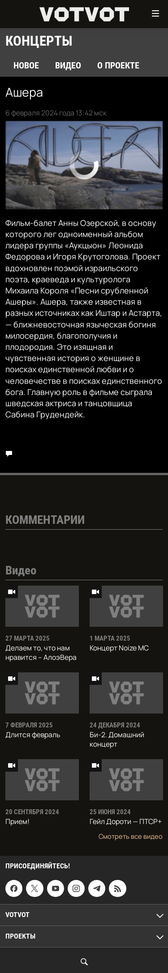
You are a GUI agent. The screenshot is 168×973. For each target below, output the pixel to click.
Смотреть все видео (131, 836)
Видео (68, 65)
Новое (26, 65)
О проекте (118, 65)
